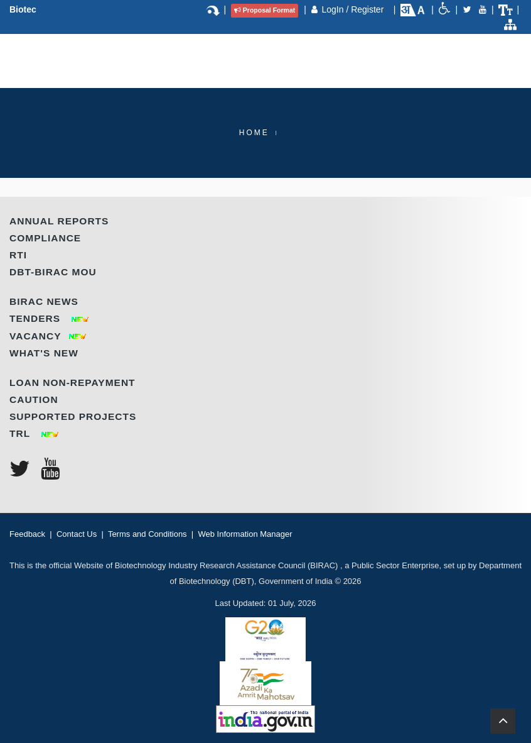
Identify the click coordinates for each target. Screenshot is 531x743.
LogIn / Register (353, 9)
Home (254, 132)
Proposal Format (264, 10)
